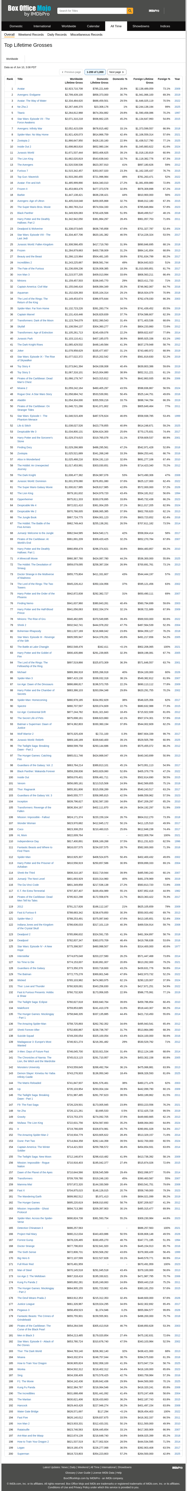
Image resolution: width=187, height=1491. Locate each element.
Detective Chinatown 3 (30, 1227)
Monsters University (28, 1067)
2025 (177, 106)
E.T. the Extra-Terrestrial (31, 890)
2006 (177, 378)
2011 (177, 219)
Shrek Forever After (28, 1029)
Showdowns (141, 26)
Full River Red (25, 1264)
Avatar (21, 88)
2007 (177, 539)
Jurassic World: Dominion (31, 481)
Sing (19, 1375)
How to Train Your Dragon (32, 1363)
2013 (177, 250)
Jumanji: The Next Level (31, 878)
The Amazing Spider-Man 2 (32, 1134)
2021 (177, 134)
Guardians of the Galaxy (31, 968)
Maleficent (23, 1008)
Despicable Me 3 (26, 431)
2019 (177, 94)
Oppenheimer (25, 499)
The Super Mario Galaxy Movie (35, 487)
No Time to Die (25, 962)
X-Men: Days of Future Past (33, 1051)
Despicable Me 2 (26, 511)
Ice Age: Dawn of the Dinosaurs (35, 684)
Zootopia (22, 453)
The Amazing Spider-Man (31, 1023)
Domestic (16, 26)
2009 (177, 88)
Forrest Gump (25, 1240)
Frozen (21, 250)
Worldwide (69, 26)
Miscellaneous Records (86, 34)
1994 (177, 493)
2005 (177, 637)
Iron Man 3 (23, 274)
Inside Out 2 (24, 146)
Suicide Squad (25, 1035)
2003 (177, 298)
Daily (73, 1467)
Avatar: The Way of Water (32, 100)
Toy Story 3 (23, 372)
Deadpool (22, 940)
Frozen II (22, 188)
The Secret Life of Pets (30, 718)
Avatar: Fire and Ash (29, 182)
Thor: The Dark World (29, 1351)
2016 (177, 286)
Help (119, 1472)
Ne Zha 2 (22, 106)
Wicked (21, 980)
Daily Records (57, 34)
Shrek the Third (26, 872)
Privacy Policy (82, 1487)
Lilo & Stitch (24, 425)
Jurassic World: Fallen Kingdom (35, 244)
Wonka (21, 1369)
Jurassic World (25, 152)
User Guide (84, 1472)
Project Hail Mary (27, 1234)
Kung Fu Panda (26, 1387)
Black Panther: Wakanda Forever (36, 771)
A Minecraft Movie (27, 558)
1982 (177, 890)
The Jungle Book (27, 517)
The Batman (24, 974)
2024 (177, 146)
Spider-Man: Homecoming (32, 700)
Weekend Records (31, 34)
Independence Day (28, 841)
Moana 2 (22, 388)
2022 (177, 100)
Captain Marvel (26, 314)
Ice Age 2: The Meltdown (31, 1276)
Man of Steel (24, 1270)
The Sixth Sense (26, 1252)
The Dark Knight (26, 475)
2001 (177, 437)
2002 (177, 583)
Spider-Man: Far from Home (33, 308)
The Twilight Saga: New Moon (34, 1156)
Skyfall (21, 326)
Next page (117, 72)
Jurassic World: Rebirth (30, 739)
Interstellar (23, 956)
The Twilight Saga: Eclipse (32, 1002)
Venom (21, 783)
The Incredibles (26, 1393)
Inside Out (23, 777)
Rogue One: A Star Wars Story (34, 394)
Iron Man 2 (23, 1423)
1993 (177, 338)
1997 (177, 112)
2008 (177, 475)
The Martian (24, 1399)
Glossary (70, 1472)
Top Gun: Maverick (28, 176)
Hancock (22, 1405)
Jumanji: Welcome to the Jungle (35, 533)
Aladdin (21, 400)
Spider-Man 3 (25, 678)
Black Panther (25, 213)
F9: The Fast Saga (28, 1104)
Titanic (21, 112)
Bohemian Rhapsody (29, 631)
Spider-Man (23, 857)
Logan (20, 1447)
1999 (177, 415)
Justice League (26, 1304)
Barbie (21, 194)
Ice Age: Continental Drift (31, 712)
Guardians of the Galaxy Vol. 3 (34, 795)
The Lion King (25, 158)
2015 (177, 118)
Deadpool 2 (23, 934)
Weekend (83, 1467)
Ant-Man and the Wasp (30, 1435)
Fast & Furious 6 (26, 912)
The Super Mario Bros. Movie (34, 206)
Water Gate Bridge (27, 1411)
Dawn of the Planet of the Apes (34, 1172)
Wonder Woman (26, 823)
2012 (177, 164)
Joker (20, 350)
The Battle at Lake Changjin (33, 646)
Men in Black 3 (25, 1335)
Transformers (25, 1178)
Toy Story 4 (23, 366)
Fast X (21, 1190)
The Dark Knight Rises (30, 344)
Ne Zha (21, 1110)
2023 (177, 194)
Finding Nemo (25, 603)
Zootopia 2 (23, 140)
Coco (20, 829)
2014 (177, 332)
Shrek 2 (21, 625)
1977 (177, 946)
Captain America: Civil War (32, 286)
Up (19, 1089)
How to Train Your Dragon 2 (33, 1441)
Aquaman (22, 292)
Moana (21, 1357)
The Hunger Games (28, 1202)
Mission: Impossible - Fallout (33, 817)
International (42, 26)
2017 (177, 234)
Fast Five (22, 1417)
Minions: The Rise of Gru (31, 619)
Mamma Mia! (24, 1184)
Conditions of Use (58, 1487)
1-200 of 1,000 (95, 72)
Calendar (93, 26)
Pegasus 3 (23, 1310)
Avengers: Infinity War (29, 128)
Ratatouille (23, 1429)
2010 (177, 372)
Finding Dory (24, 447)
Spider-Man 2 (25, 918)
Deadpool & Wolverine (30, 228)
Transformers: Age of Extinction (35, 332)
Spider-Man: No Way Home (33, 134)
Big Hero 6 (23, 1258)
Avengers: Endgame (29, 94)
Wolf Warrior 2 (25, 733)
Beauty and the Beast (29, 256)
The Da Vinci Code (28, 884)
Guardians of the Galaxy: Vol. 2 (35, 765)
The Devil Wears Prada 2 (31, 1297)
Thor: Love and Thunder (31, 986)
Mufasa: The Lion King (30, 1122)
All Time (116, 26)
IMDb (109, 1478)
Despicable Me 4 (26, 505)
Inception (22, 801)
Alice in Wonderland (28, 459)
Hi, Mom (22, 835)
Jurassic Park (25, 338)
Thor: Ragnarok (26, 789)
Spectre (21, 706)
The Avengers (25, 164)
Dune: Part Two (26, 1140)
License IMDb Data (103, 1472)
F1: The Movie (25, 1381)
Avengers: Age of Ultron (30, 200)
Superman (23, 1453)
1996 (177, 841)
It (18, 1128)
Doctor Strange (26, 1246)
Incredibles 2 (24, 262)
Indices (165, 26)
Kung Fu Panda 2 (27, 1282)
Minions (21, 280)
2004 (177, 625)
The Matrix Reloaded (29, 1083)
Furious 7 (22, 170)
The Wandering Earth (29, 1196)
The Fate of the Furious (30, 268)
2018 (177, 128)
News (65, 1467)
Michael (21, 672)
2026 (177, 487)
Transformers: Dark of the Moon (35, 320)
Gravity (21, 1116)
